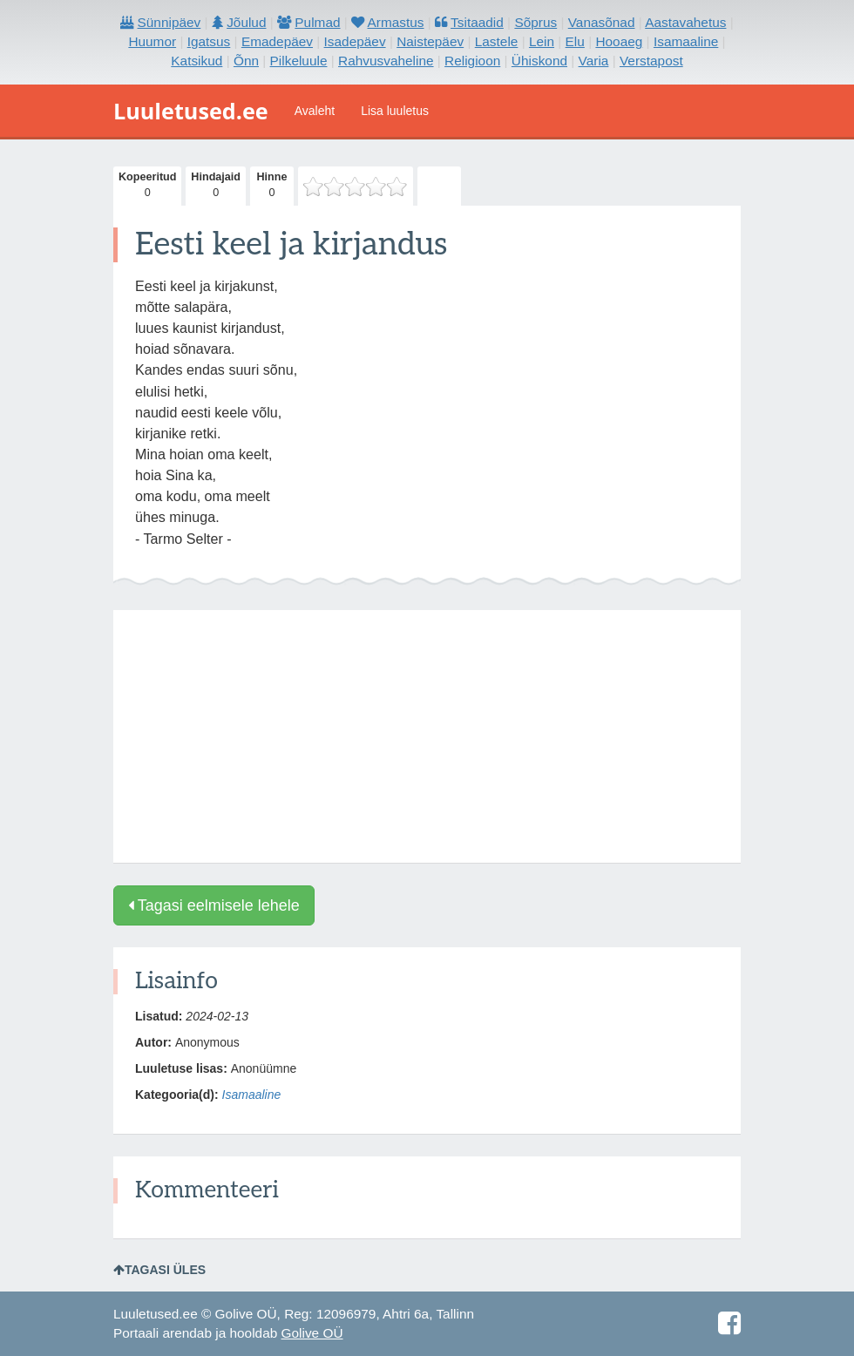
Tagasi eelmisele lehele (214, 905)
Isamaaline (251, 1095)
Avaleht (315, 111)
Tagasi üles (159, 1270)
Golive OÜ (312, 1332)
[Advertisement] (427, 736)
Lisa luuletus (395, 111)
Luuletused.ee (190, 110)
